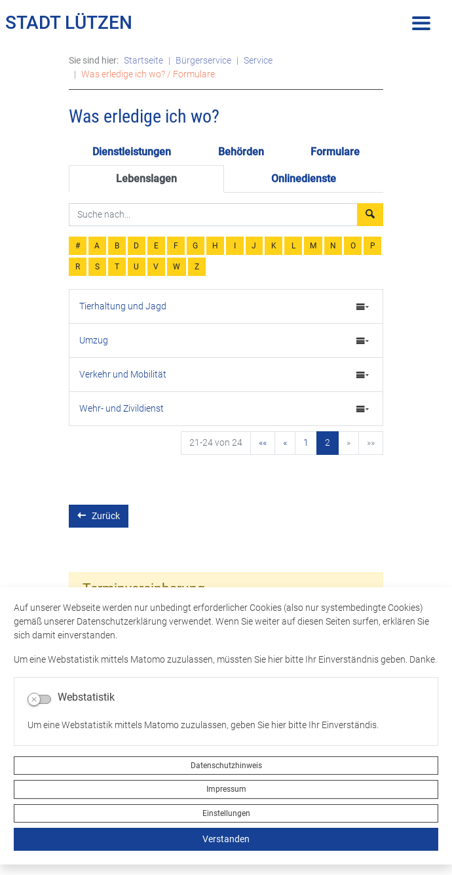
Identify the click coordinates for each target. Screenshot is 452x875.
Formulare (335, 152)
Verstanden (226, 839)
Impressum (226, 789)
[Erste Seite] (262, 443)
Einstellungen (226, 813)
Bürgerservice (203, 60)
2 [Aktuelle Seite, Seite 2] (327, 442)
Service (258, 60)
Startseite (143, 60)
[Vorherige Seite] (284, 443)
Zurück (98, 515)
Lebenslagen (146, 178)
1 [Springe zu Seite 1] (306, 442)
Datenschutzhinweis (226, 765)
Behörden (241, 152)
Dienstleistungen (131, 152)
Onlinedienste (303, 178)
